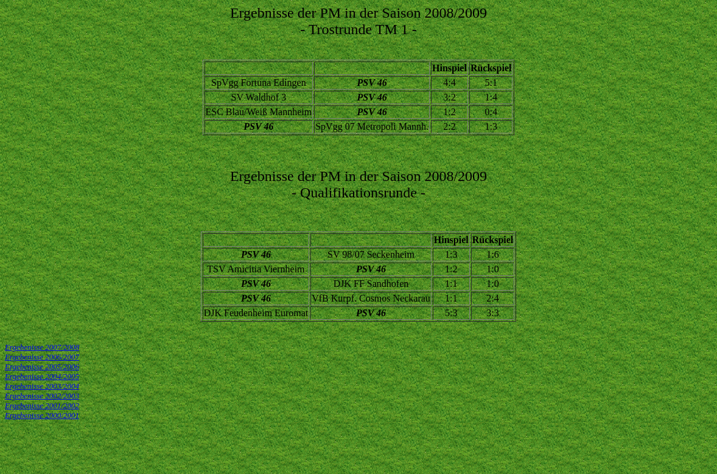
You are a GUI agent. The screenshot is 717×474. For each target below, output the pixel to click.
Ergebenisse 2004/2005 (42, 376)
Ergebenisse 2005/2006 (42, 366)
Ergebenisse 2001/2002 (42, 405)
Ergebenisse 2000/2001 (42, 415)
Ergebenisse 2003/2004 (42, 386)
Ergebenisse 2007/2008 (42, 347)
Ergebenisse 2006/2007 (42, 356)
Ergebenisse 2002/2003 (42, 395)
